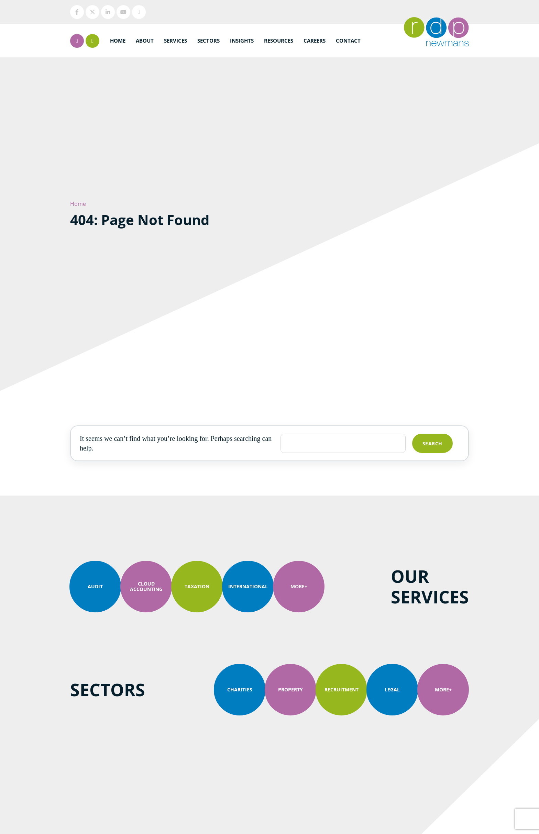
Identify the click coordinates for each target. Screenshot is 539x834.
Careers (315, 40)
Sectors (208, 40)
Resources (278, 40)
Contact (348, 40)
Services (175, 40)
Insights (242, 40)
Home (117, 40)
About (145, 40)
